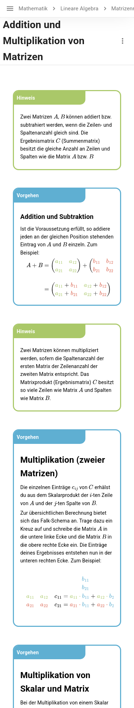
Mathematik (33, 8)
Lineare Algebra (79, 8)
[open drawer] (10, 8)
